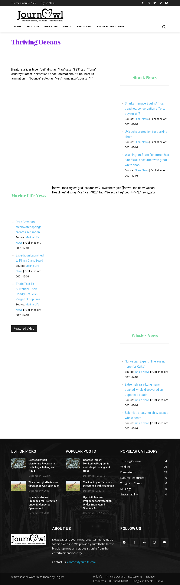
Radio (159, 581)
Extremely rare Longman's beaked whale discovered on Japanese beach (144, 389)
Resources (99, 581)
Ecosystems (135, 576)
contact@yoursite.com (81, 562)
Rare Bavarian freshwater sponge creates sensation (29, 227)
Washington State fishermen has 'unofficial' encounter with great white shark (147, 160)
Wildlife (97, 576)
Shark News (142, 119)
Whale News (142, 371)
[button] (164, 27)
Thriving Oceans (115, 576)
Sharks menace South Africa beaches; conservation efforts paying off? (145, 108)
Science (150, 576)
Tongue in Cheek (142, 581)
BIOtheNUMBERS (119, 581)
